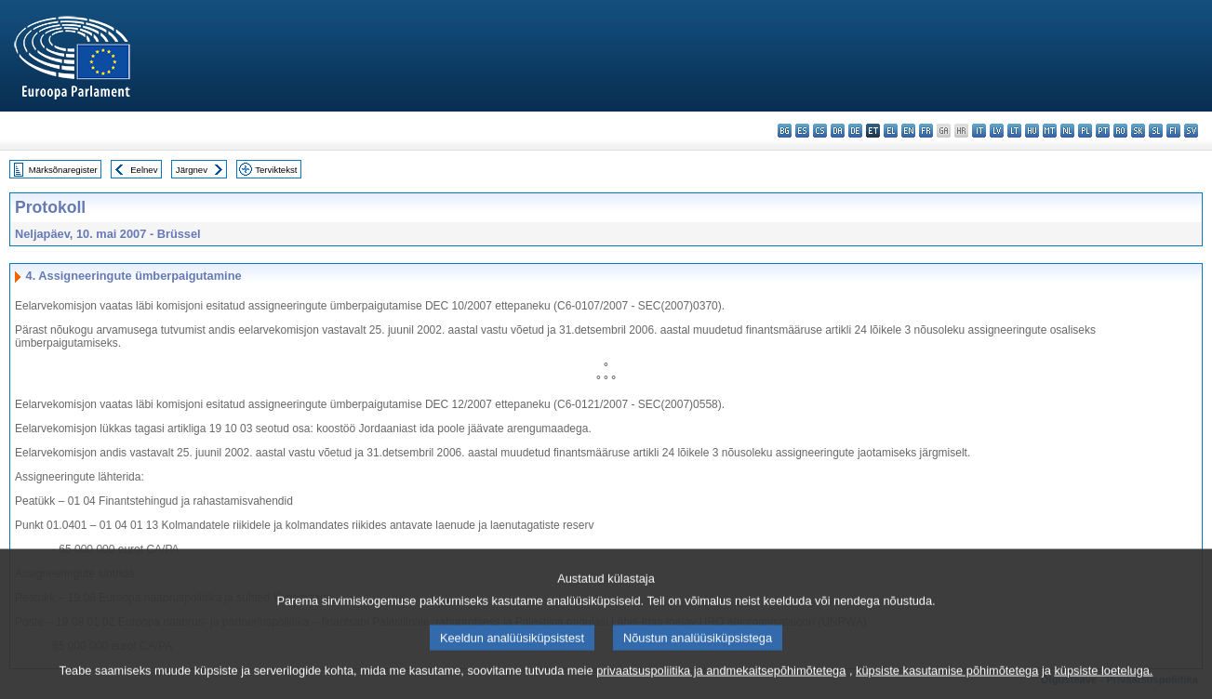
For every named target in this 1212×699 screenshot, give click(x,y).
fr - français (926, 131)
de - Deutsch (855, 131)
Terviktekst (276, 170)
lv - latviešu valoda (997, 131)
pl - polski (1085, 131)
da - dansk (838, 131)
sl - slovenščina (1156, 131)
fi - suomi (1173, 131)
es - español (802, 131)
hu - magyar (1032, 131)
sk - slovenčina (1138, 131)
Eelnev (143, 170)
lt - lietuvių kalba (1014, 131)
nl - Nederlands (1067, 131)
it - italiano (979, 131)
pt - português (1103, 131)
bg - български (785, 131)
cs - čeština (820, 131)
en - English (908, 131)
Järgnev (191, 170)
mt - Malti (1050, 131)
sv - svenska (1191, 131)
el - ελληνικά (891, 131)
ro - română (1120, 131)
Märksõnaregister (63, 170)
